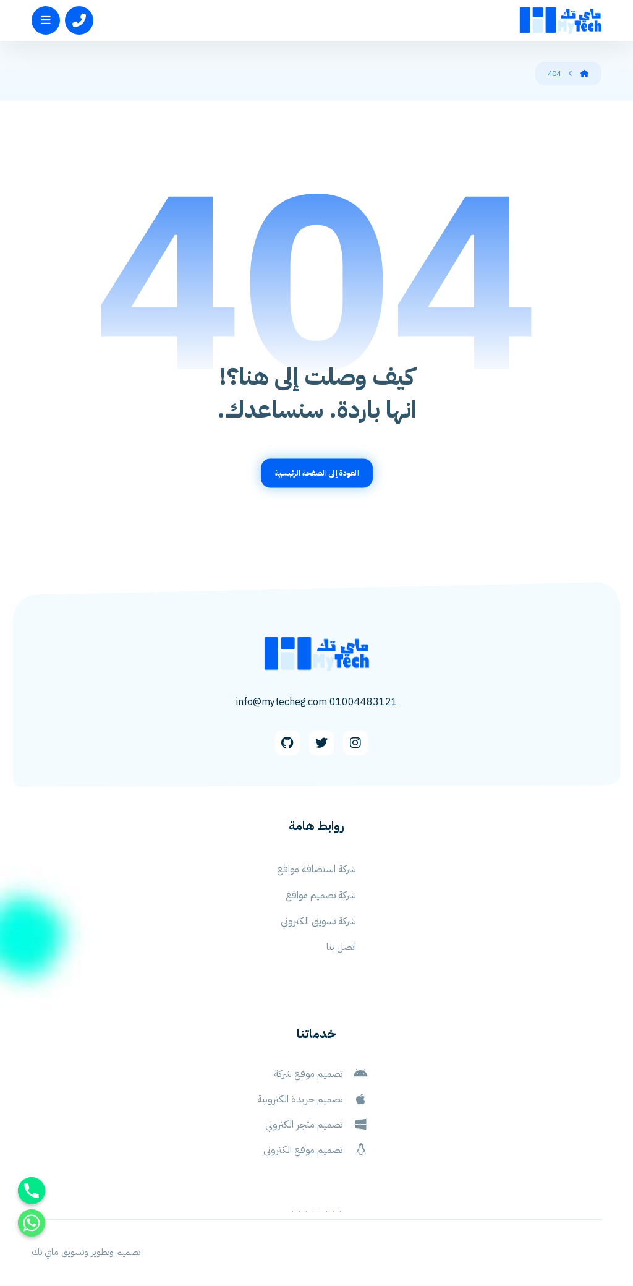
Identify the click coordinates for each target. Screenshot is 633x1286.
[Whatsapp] (31, 1223)
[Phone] (31, 1190)
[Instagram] (355, 743)
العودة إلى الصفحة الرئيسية (316, 473)
